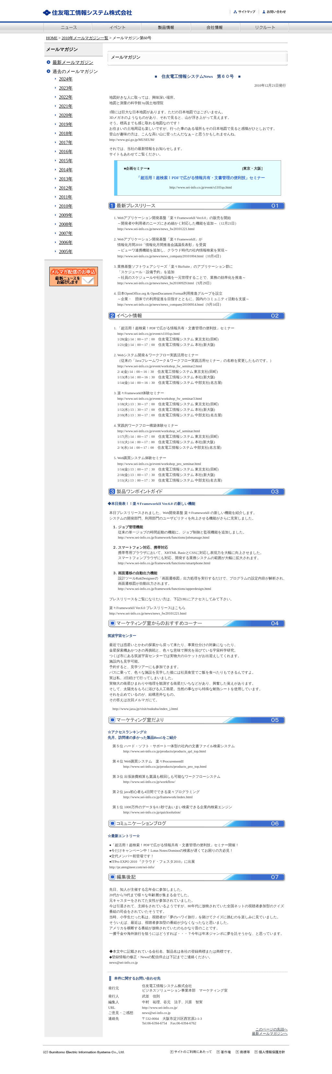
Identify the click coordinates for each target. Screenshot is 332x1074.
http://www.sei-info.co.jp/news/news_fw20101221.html (156, 229)
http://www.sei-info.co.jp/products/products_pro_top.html (165, 766)
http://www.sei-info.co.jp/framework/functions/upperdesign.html (164, 589)
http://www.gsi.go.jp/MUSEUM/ (132, 139)
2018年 (66, 133)
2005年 (66, 251)
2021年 (66, 106)
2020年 (66, 115)
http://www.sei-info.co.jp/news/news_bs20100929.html (155, 283)
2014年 (66, 169)
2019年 (66, 124)
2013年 (66, 179)
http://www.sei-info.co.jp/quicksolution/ (152, 812)
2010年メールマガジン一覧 (85, 38)
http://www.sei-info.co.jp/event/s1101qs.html (201, 187)
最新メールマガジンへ (270, 1033)
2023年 (66, 88)
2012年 (66, 188)
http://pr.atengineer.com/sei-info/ (132, 867)
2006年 (66, 242)
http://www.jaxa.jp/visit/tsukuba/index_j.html (145, 709)
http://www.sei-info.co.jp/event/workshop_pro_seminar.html (159, 464)
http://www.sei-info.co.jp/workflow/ (149, 782)
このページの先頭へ (271, 1029)
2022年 (66, 97)
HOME (51, 38)
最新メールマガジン (73, 62)
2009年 (66, 215)
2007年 (66, 233)
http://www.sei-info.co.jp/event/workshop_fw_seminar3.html (159, 398)
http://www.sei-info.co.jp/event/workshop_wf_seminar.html (158, 431)
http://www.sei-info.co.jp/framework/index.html (158, 797)
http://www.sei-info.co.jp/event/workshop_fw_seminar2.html (159, 366)
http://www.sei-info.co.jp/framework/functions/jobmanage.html (163, 537)
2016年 (66, 151)
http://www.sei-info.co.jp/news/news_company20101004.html (160, 256)
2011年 (65, 197)
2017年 (66, 142)
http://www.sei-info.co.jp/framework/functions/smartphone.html (164, 563)
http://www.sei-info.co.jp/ (160, 1007)
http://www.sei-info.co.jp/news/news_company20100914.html (160, 304)
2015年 (66, 160)
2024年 (66, 79)
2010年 (66, 206)
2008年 (66, 224)
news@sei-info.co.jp (123, 962)
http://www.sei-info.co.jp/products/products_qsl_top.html (164, 751)
